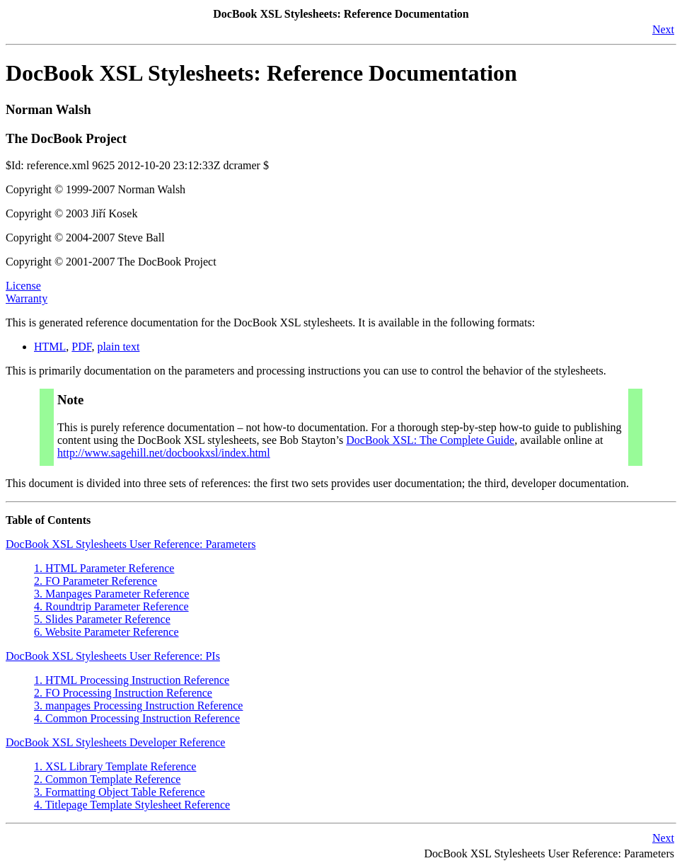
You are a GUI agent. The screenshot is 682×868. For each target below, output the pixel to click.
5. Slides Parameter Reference (102, 619)
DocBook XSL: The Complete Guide (430, 440)
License (23, 286)
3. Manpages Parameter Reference (111, 594)
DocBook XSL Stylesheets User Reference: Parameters (131, 544)
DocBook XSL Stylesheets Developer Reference (115, 742)
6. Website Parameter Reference (106, 632)
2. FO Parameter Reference (95, 581)
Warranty (26, 298)
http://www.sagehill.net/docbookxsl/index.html (163, 453)
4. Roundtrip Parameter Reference (111, 606)
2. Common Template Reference (107, 779)
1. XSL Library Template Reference (115, 766)
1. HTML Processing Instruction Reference (131, 680)
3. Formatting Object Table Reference (119, 792)
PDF (81, 347)
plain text (118, 347)
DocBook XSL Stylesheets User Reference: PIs (113, 656)
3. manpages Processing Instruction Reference (138, 705)
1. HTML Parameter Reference (104, 568)
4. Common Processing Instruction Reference (137, 718)
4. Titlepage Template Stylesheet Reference (132, 805)
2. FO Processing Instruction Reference (123, 693)
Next (663, 29)
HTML (50, 347)
